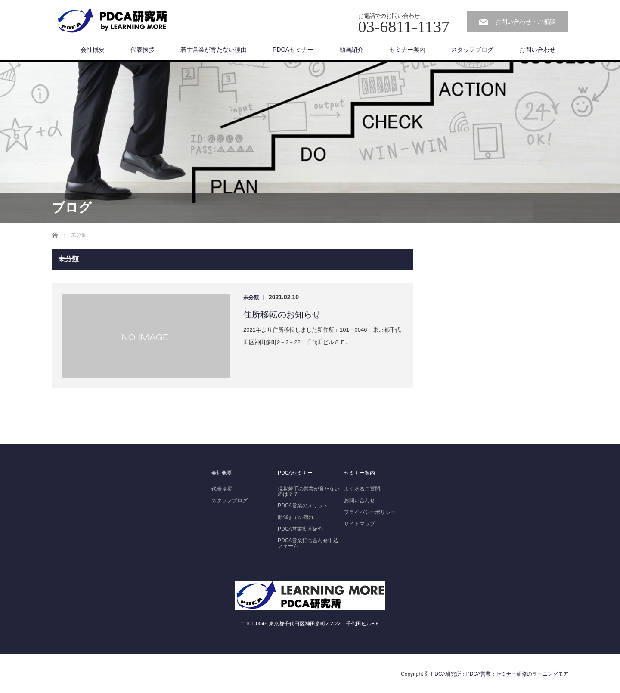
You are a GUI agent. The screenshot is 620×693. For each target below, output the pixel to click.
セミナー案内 (407, 49)
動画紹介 (351, 49)
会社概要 (93, 49)
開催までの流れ (296, 517)
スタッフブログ (472, 49)
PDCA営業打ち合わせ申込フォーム (308, 543)
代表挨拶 (142, 49)
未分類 (251, 298)
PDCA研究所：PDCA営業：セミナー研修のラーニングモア (499, 674)
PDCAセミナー (293, 49)
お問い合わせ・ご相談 (525, 21)
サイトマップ (359, 523)
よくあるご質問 (362, 488)
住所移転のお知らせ (282, 314)
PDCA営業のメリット (303, 505)
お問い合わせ (537, 49)
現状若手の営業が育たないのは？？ (309, 491)
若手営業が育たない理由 (213, 49)
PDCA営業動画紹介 (300, 528)
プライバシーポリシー (370, 512)
